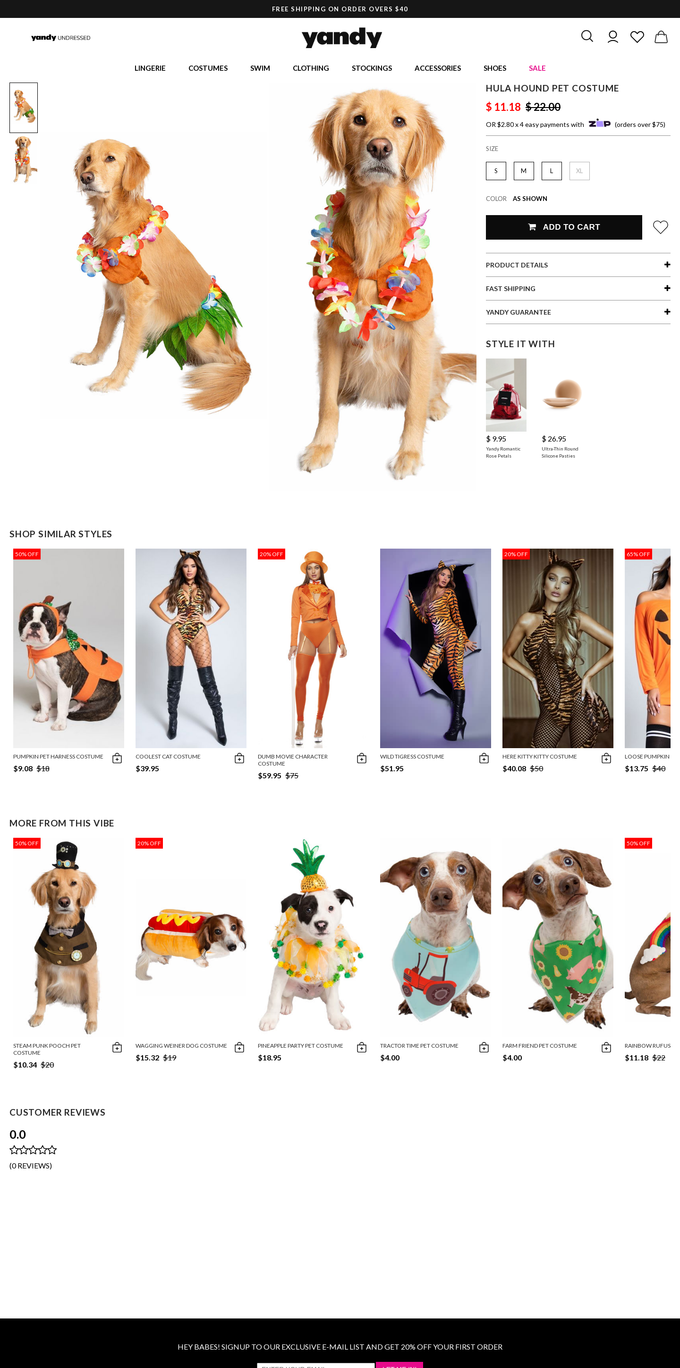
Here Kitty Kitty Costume (539, 757)
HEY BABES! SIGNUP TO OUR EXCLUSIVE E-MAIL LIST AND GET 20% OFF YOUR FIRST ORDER (340, 1347)
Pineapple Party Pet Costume (300, 1047)
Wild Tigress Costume (412, 757)
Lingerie (150, 68)
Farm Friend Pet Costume (539, 1047)
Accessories (438, 68)
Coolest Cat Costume (168, 757)
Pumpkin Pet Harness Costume (58, 757)
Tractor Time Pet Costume (419, 1047)
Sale (537, 68)
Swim (260, 68)
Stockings (372, 68)
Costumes (208, 68)
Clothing (311, 68)
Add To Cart (564, 228)
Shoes (495, 68)
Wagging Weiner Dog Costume (181, 1047)
